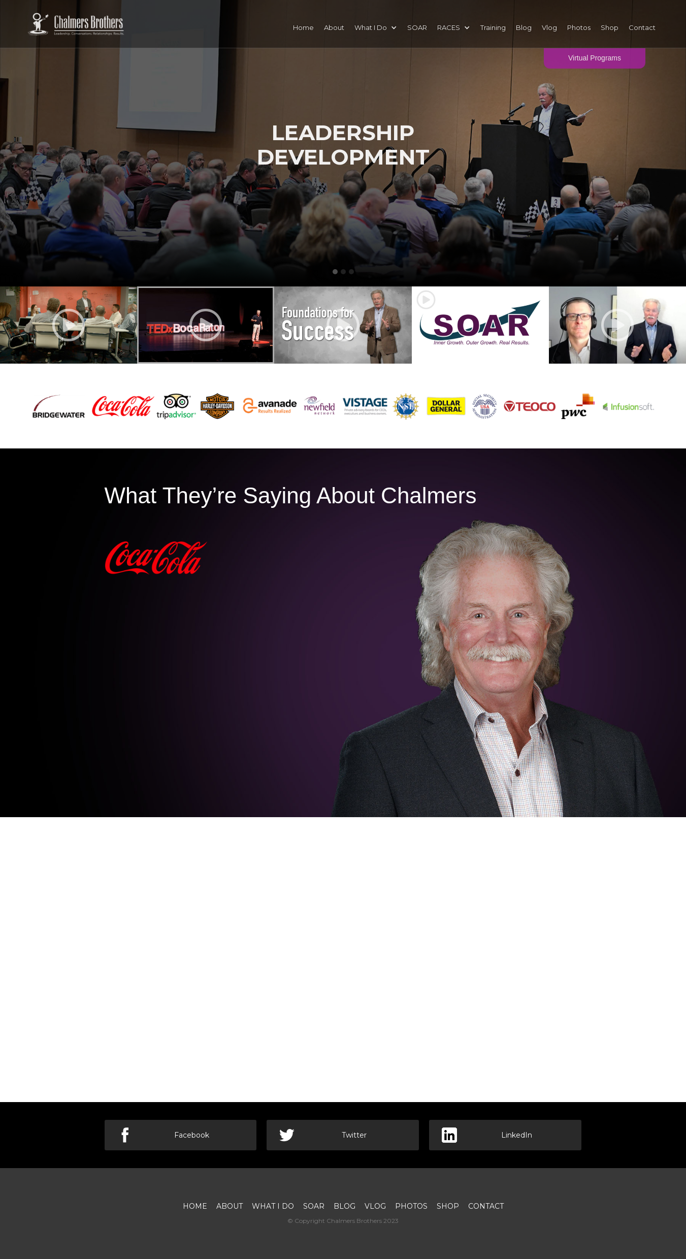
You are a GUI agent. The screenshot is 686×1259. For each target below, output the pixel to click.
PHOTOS (411, 1206)
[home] (76, 23)
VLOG (375, 1206)
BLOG (344, 1206)
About (334, 27)
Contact (642, 27)
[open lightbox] (68, 325)
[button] (375, 27)
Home (303, 27)
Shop (609, 27)
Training (493, 27)
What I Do (273, 1206)
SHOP (448, 1206)
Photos (579, 27)
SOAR (417, 27)
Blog (524, 27)
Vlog (549, 27)
